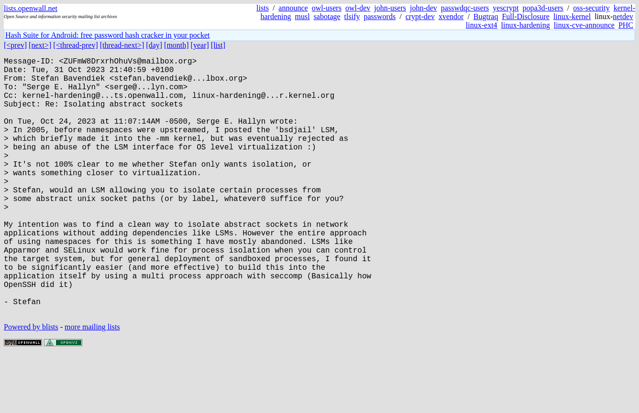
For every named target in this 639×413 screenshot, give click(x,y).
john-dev (423, 8)
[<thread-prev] (75, 45)
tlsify (352, 16)
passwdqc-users (465, 8)
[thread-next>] (122, 45)
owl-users (327, 8)
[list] (218, 45)
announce (293, 8)
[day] (154, 45)
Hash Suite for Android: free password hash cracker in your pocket (107, 35)
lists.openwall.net (30, 8)
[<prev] (15, 45)
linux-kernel (572, 16)
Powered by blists (31, 384)
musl (302, 16)
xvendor (451, 16)
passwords (380, 16)
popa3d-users (542, 8)
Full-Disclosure (526, 16)
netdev (623, 16)
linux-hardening (525, 25)
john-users (390, 8)
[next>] (40, 45)
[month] (176, 45)
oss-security (591, 8)
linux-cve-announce (584, 25)
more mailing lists (92, 384)
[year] (200, 45)
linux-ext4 (481, 25)
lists (262, 8)
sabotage (327, 16)
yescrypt (505, 8)
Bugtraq (486, 16)
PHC (625, 25)
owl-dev (357, 8)
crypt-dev (420, 16)
